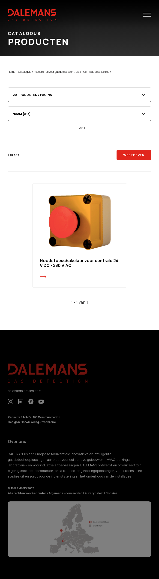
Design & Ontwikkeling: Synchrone (32, 425)
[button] (147, 15)
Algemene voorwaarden (66, 497)
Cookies (111, 497)
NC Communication (46, 421)
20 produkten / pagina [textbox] (32, 95)
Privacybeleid (94, 497)
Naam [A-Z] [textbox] (22, 114)
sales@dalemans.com (24, 394)
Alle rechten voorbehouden (27, 497)
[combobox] (79, 95)
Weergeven (133, 155)
